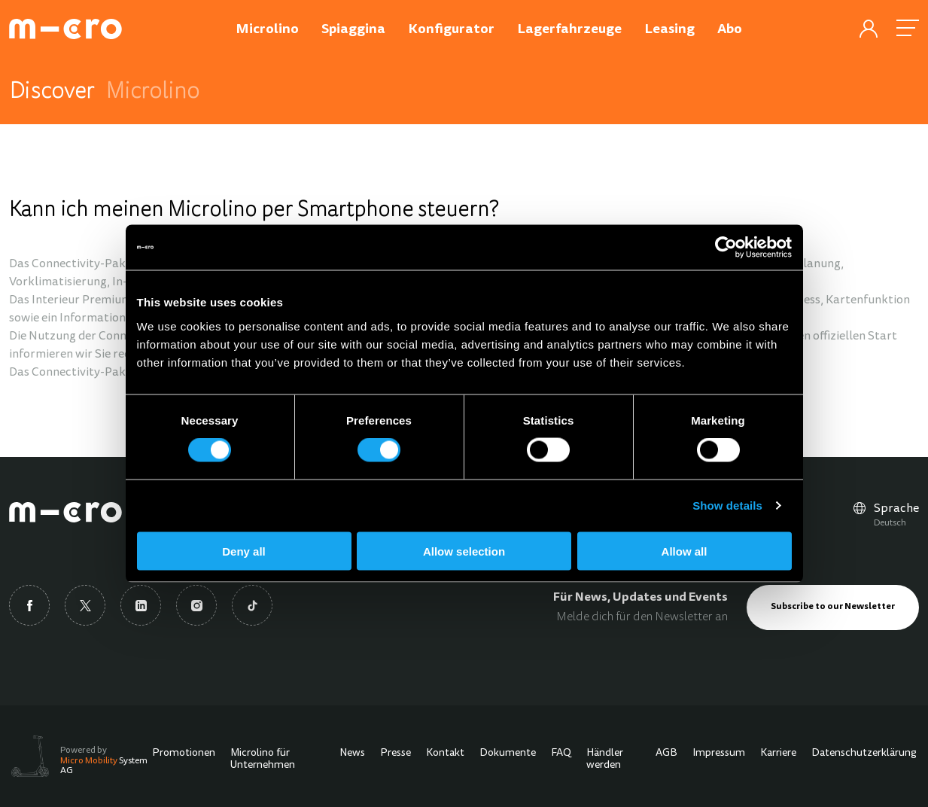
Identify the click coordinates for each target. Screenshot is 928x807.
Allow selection (464, 550)
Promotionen (183, 753)
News (352, 753)
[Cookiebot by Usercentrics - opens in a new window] (726, 247)
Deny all (244, 550)
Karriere (778, 753)
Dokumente (507, 753)
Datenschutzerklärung (864, 753)
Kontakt (445, 753)
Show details (727, 505)
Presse (395, 753)
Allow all (684, 550)
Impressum (718, 753)
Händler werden (604, 759)
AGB (666, 753)
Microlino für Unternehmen (262, 759)
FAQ (561, 753)
